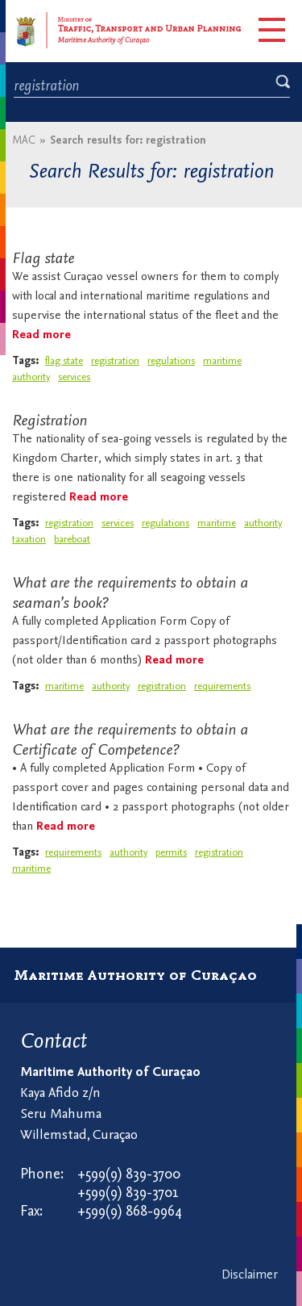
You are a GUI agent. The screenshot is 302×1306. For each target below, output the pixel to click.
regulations (171, 361)
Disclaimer (249, 1275)
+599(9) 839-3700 (128, 1175)
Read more (41, 335)
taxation (29, 539)
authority (31, 377)
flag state (64, 361)
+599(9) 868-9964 (129, 1212)
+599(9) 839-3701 (128, 1193)
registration (115, 361)
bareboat (72, 539)
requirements (222, 686)
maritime (222, 361)
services (74, 377)
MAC (23, 141)
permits (171, 853)
